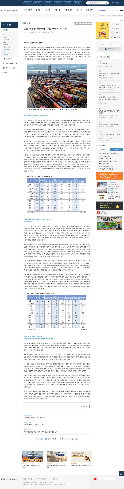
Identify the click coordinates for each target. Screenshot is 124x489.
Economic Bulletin (8, 63)
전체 (116, 149)
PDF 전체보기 (118, 37)
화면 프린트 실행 (81, 23)
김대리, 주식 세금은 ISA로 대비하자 (108, 161)
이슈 (4, 37)
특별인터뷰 (6, 39)
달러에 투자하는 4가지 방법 (106, 166)
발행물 (38, 10)
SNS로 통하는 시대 (104, 164)
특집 (4, 34)
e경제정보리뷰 (7, 59)
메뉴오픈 (16, 30)
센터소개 (79, 10)
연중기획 (5, 44)
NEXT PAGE (76, 439)
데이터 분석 (57, 10)
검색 (107, 2)
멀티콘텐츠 (68, 10)
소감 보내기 (117, 33)
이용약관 (54, 479)
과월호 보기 (111, 49)
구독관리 (120, 20)
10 (68, 439)
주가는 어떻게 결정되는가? (106, 156)
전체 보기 (116, 3)
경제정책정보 (27, 10)
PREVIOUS (41, 439)
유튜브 (95, 479)
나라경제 (114, 15)
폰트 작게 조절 (90, 23)
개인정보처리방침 (27, 479)
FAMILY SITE (104, 479)
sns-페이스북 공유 (78, 23)
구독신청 (116, 24)
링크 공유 (84, 23)
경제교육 (47, 10)
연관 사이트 (90, 10)
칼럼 (4, 52)
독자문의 (116, 28)
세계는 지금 (120, 15)
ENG (116, 10)
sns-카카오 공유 (75, 23)
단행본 (5, 72)
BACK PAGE (37, 439)
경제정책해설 (6, 47)
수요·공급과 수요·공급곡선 (106, 169)
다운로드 (52, 32)
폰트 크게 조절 (87, 23)
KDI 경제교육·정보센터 (9, 10)
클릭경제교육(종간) (9, 68)
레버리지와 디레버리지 (105, 159)
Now (4, 42)
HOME (103, 15)
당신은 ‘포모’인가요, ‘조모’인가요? (108, 153)
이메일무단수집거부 (42, 479)
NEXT (72, 439)
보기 (119, 44)
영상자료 (5, 54)
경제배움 (103, 10)
